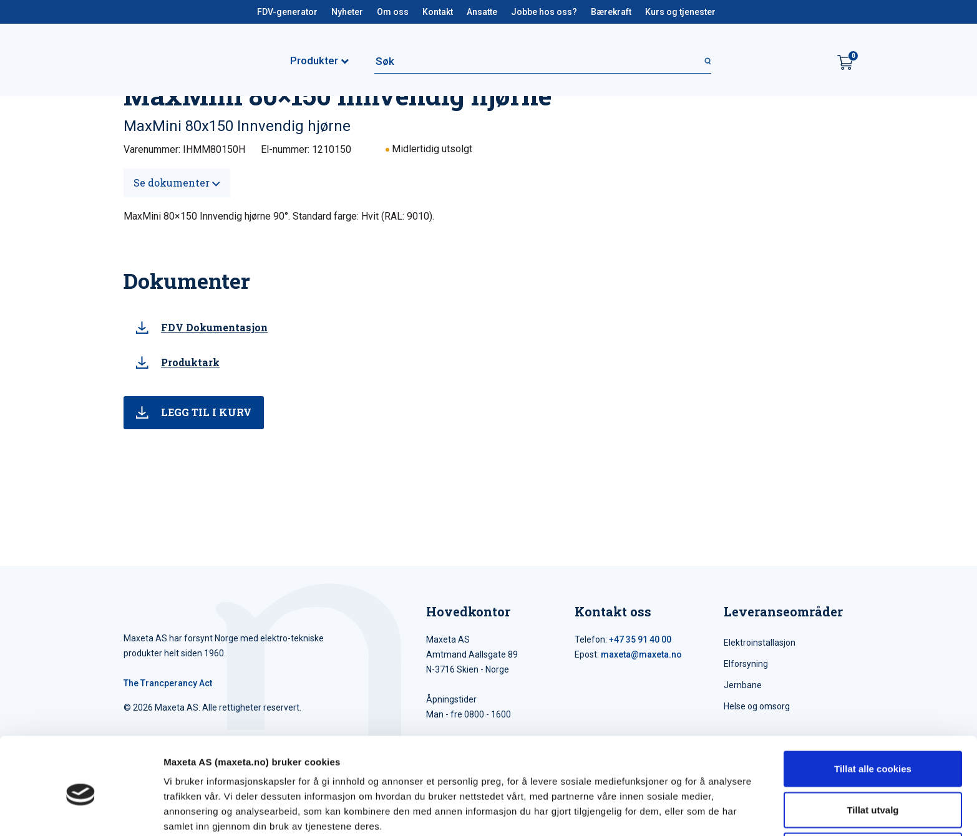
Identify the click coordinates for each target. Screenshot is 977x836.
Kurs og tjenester (680, 12)
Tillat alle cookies (872, 713)
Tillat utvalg (872, 754)
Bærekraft (611, 12)
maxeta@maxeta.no (641, 654)
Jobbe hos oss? (544, 12)
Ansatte (482, 12)
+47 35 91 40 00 (640, 639)
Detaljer (664, 811)
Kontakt (437, 12)
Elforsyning (746, 664)
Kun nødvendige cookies (872, 795)
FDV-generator (287, 12)
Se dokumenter (177, 182)
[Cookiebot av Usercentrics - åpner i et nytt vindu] (80, 811)
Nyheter (347, 12)
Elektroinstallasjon (759, 643)
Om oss (393, 12)
